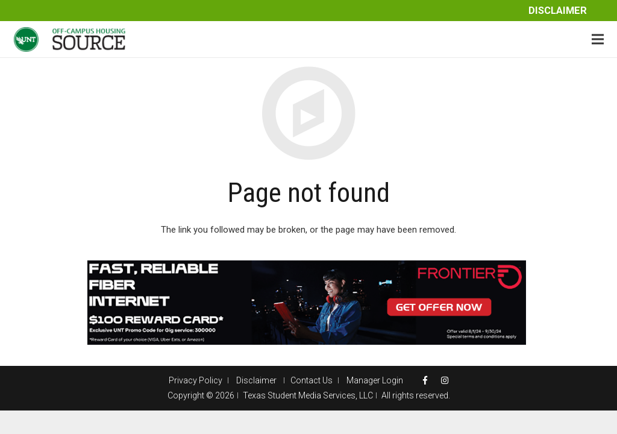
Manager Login (374, 380)
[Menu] (597, 39)
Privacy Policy (195, 380)
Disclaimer (557, 10)
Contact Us (311, 380)
